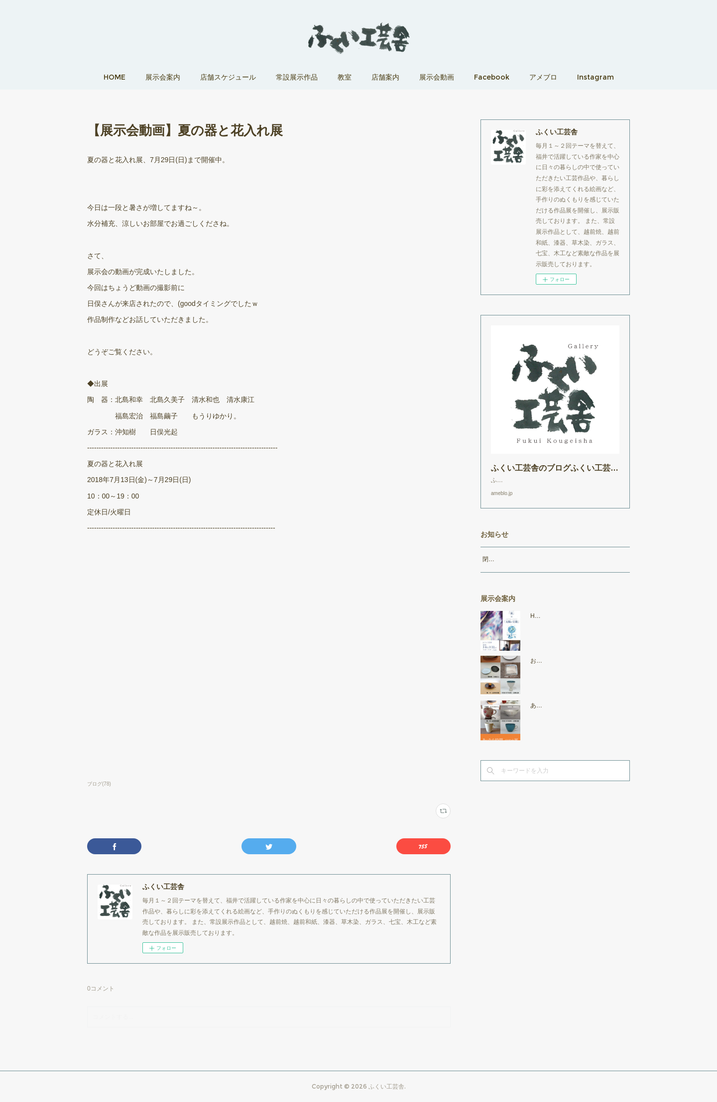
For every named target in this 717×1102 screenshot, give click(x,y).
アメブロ (543, 77)
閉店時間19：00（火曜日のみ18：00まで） (540, 569)
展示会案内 (162, 77)
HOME (114, 77)
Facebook (491, 77)
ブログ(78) (99, 784)
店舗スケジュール (228, 77)
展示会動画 (436, 77)
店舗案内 (385, 77)
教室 (345, 77)
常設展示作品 (297, 77)
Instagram (595, 77)
